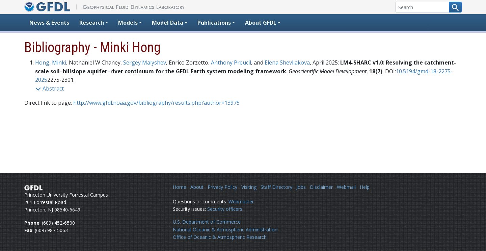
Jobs (301, 187)
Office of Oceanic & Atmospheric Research (220, 237)
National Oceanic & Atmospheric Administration (225, 229)
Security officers (224, 209)
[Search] (422, 7)
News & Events (49, 22)
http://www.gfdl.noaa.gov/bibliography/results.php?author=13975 (156, 102)
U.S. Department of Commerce (207, 222)
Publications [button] (214, 22)
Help (365, 187)
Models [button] (128, 22)
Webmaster (241, 201)
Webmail (346, 187)
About (197, 187)
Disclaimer (321, 187)
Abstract (49, 88)
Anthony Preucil (231, 62)
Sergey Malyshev (144, 62)
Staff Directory (276, 187)
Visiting (248, 187)
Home (179, 187)
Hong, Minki (50, 62)
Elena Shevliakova (287, 62)
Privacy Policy (222, 187)
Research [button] (91, 22)
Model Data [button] (167, 22)
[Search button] (455, 7)
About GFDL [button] (260, 22)
